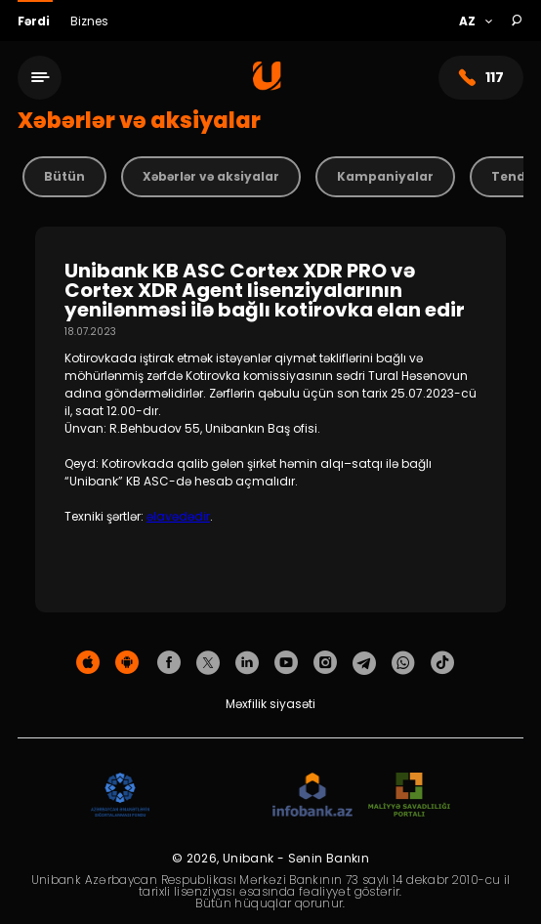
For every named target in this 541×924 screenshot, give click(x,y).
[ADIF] (120, 796)
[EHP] (211, 796)
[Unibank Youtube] (286, 663)
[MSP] (409, 796)
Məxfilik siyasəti (270, 703)
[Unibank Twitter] (208, 663)
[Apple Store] (88, 663)
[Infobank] (313, 796)
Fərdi (35, 21)
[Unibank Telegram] (364, 663)
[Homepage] (267, 85)
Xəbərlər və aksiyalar (211, 176)
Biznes (89, 21)
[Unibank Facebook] (169, 663)
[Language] (475, 21)
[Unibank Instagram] (325, 663)
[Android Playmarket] (127, 663)
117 (481, 78)
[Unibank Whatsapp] (403, 663)
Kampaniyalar (385, 176)
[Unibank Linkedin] (247, 663)
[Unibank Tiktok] (442, 663)
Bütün (64, 176)
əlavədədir (178, 516)
